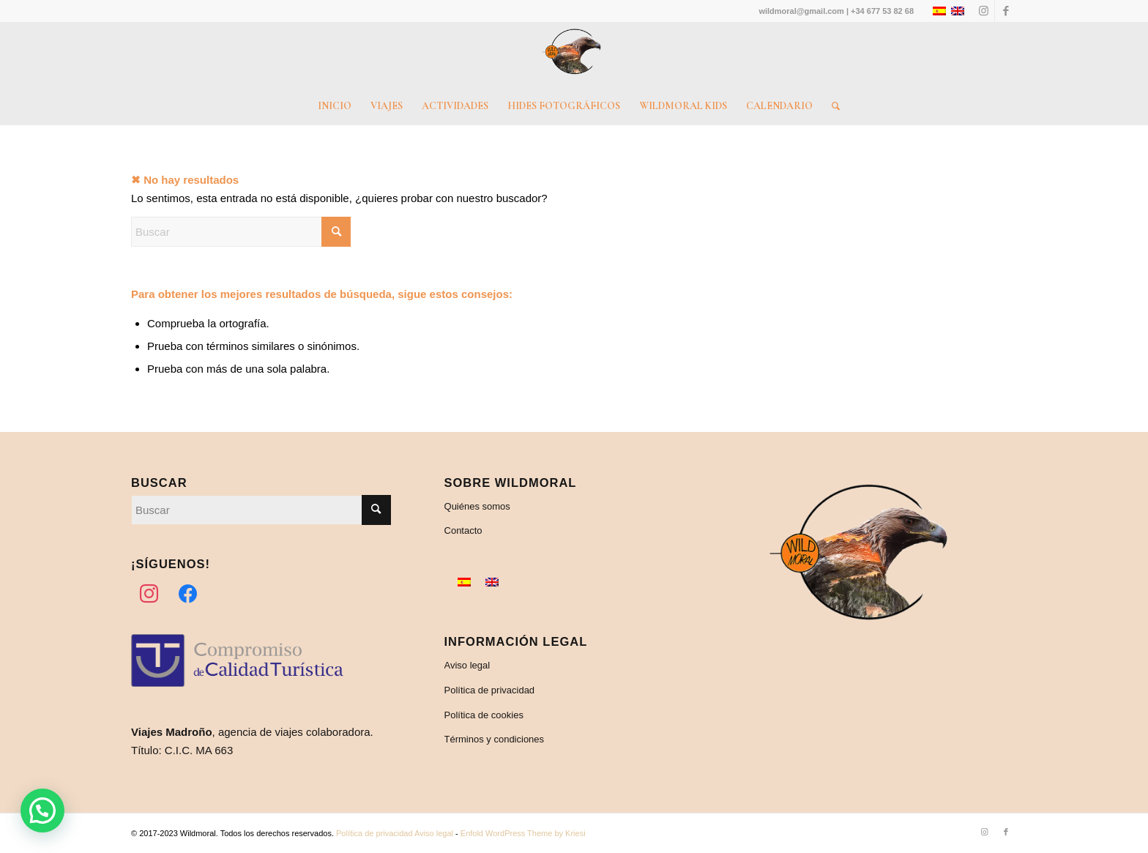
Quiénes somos (477, 506)
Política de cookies (483, 714)
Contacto (463, 530)
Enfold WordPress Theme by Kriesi (523, 833)
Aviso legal (467, 665)
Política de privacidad (489, 690)
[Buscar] (831, 106)
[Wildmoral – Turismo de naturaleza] (574, 55)
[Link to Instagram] (983, 11)
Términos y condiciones (494, 739)
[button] (42, 810)
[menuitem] (334, 106)
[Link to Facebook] (1006, 11)
